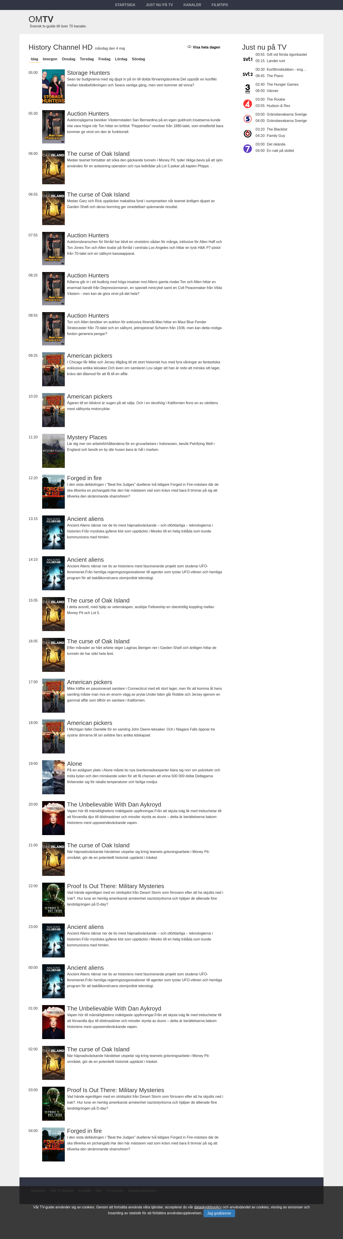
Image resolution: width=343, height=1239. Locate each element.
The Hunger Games (283, 84)
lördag (121, 59)
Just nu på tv (159, 5)
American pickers (89, 355)
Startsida (125, 5)
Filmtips (220, 5)
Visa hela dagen (204, 47)
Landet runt (276, 61)
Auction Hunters (88, 113)
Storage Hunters (88, 72)
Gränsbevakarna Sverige (287, 114)
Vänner (273, 91)
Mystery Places (87, 437)
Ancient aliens (85, 518)
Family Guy (276, 136)
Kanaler (192, 5)
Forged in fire (84, 478)
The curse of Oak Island (98, 153)
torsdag (87, 59)
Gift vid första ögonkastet (287, 54)
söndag (138, 59)
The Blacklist (277, 129)
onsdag (68, 59)
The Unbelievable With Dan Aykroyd (114, 804)
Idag (34, 59)
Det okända (276, 144)
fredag (104, 59)
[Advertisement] (278, 192)
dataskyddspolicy (208, 1207)
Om (41, 19)
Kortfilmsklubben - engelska (289, 69)
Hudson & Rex (278, 106)
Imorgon (50, 59)
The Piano (275, 76)
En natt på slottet (280, 151)
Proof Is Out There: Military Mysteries (115, 886)
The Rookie (276, 99)
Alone (74, 763)
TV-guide (47, 1207)
